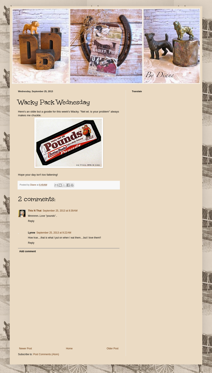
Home (69, 348)
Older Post (112, 348)
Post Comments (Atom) (46, 354)
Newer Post (25, 348)
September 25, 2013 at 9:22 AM (53, 232)
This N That (34, 210)
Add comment (27, 251)
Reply (31, 221)
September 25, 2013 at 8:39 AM (60, 210)
